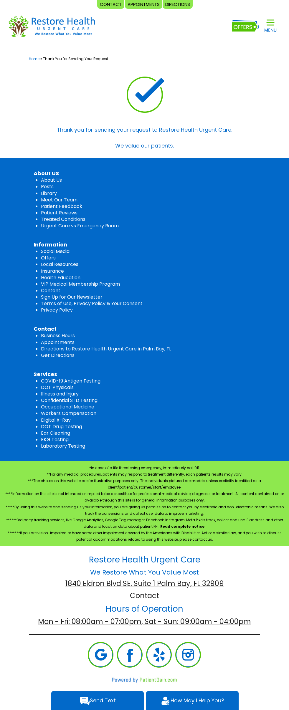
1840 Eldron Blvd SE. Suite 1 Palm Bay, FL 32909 (144, 583)
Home (34, 58)
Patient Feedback (61, 206)
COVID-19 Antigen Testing (70, 381)
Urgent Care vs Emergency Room (80, 225)
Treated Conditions (63, 219)
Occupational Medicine (67, 406)
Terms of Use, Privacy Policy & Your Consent (92, 303)
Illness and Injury (60, 393)
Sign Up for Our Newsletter (72, 297)
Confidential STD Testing (69, 400)
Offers (48, 257)
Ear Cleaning (55, 433)
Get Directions (58, 355)
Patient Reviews (59, 212)
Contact (144, 595)
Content (50, 290)
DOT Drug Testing (61, 426)
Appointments (58, 342)
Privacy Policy (57, 310)
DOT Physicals (57, 387)
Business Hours (58, 335)
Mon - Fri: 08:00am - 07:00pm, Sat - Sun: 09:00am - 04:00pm (144, 621)
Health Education (60, 277)
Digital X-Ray (56, 420)
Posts (47, 186)
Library (49, 193)
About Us (51, 180)
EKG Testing (55, 439)
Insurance (52, 271)
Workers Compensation (68, 413)
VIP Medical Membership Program (80, 284)
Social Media (55, 251)
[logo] (51, 25)
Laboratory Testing (63, 446)
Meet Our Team (59, 199)
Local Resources (59, 264)
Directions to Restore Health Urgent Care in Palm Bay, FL (106, 348)
